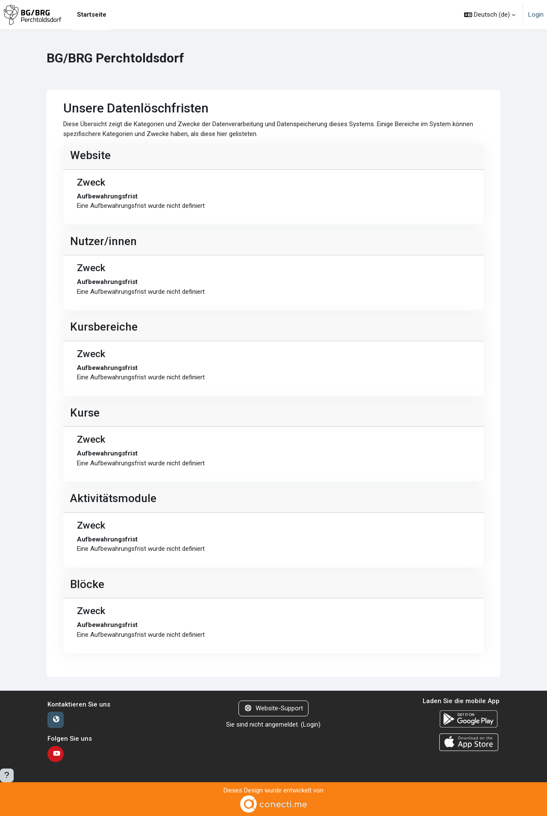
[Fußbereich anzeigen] (7, 775)
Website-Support (273, 708)
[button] (490, 15)
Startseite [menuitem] (91, 14)
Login (536, 14)
